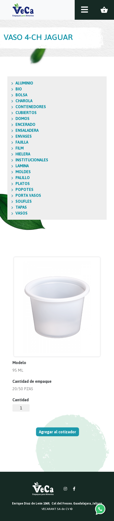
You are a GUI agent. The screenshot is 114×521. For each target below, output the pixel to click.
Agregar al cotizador (59, 432)
